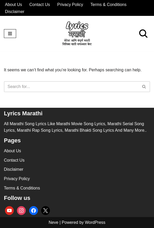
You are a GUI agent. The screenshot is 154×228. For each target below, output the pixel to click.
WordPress (95, 222)
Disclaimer (14, 11)
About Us (13, 4)
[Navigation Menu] (10, 33)
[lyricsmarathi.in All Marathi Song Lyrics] (77, 33)
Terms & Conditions (109, 4)
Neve (53, 222)
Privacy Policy (70, 4)
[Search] (143, 33)
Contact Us (39, 4)
